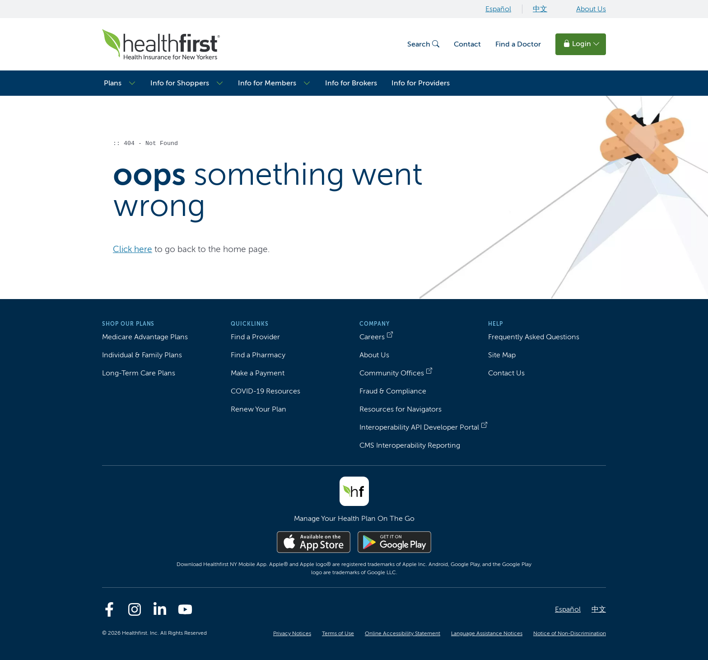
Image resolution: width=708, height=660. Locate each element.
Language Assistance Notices (486, 633)
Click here (132, 249)
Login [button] (581, 43)
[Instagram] (134, 609)
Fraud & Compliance (392, 391)
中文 (540, 9)
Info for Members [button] (267, 83)
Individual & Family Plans (142, 355)
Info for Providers (420, 83)
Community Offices (391, 373)
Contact (467, 44)
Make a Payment (257, 373)
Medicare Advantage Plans (145, 336)
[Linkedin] (160, 609)
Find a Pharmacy (258, 355)
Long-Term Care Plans (138, 373)
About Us (591, 9)
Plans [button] (112, 83)
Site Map (502, 355)
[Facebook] (109, 609)
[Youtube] (185, 609)
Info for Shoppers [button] (179, 83)
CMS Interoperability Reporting (409, 445)
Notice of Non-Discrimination (569, 633)
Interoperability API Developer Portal (419, 427)
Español (498, 9)
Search (423, 44)
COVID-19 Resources (265, 391)
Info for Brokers (351, 83)
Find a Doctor (518, 44)
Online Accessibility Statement (402, 633)
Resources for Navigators (400, 409)
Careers (372, 336)
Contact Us (506, 373)
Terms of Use (338, 633)
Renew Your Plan (258, 409)
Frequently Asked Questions (533, 336)
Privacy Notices (292, 633)
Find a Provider (255, 336)
